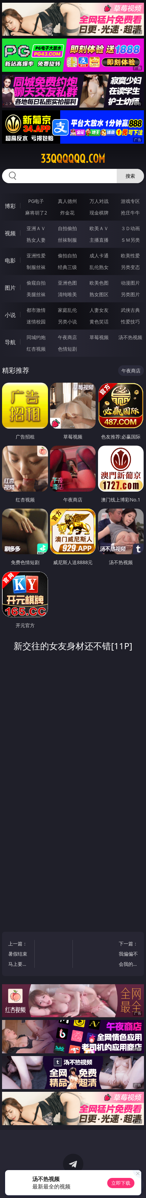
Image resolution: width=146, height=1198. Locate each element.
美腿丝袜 (36, 294)
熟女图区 (99, 294)
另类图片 (130, 294)
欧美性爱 (130, 255)
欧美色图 (99, 282)
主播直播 (99, 240)
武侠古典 (130, 310)
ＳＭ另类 (130, 240)
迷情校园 (36, 321)
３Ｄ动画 (130, 228)
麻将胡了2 (36, 212)
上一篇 (19, 954)
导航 (10, 342)
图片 (10, 287)
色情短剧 (67, 349)
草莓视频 (99, 337)
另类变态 (130, 267)
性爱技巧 (130, 321)
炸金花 (67, 212)
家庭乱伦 (67, 310)
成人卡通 (99, 255)
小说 (10, 315)
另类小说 (67, 321)
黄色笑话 (99, 321)
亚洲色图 (67, 282)
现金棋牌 (99, 212)
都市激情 (36, 310)
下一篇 (126, 954)
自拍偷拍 (67, 228)
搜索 (130, 176)
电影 (10, 260)
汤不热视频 (130, 337)
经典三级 (67, 267)
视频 (10, 233)
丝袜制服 (67, 240)
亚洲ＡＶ (36, 228)
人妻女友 (99, 310)
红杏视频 (36, 349)
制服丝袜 (36, 267)
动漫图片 (130, 282)
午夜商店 (67, 337)
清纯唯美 (67, 294)
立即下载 (120, 1183)
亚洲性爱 (36, 255)
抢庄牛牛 (130, 212)
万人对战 (99, 201)
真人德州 (67, 201)
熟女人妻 (36, 240)
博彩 (10, 206)
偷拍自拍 (67, 255)
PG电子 (36, 201)
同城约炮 (36, 337)
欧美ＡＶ (99, 228)
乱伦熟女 (99, 267)
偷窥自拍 (36, 282)
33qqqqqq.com (72, 158)
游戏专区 (130, 201)
